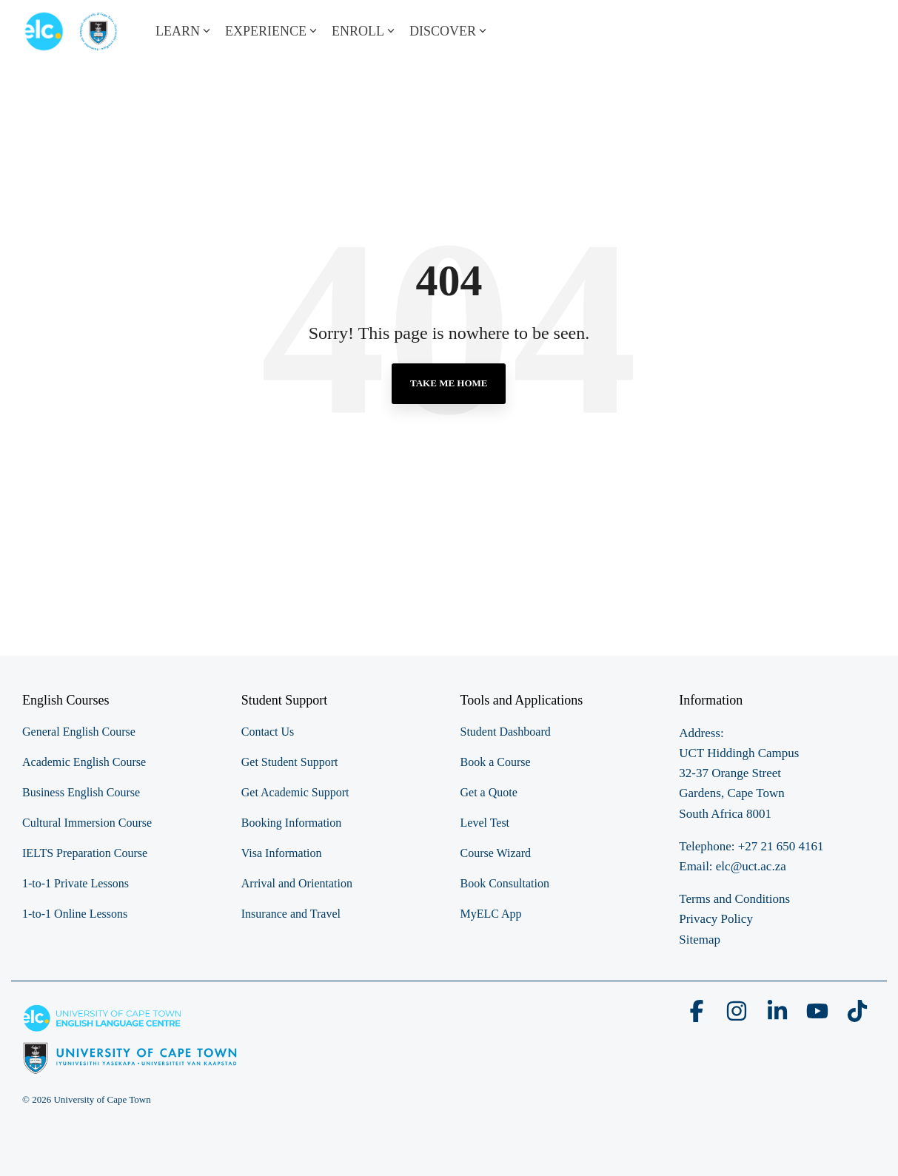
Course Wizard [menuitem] (495, 853)
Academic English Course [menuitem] (84, 762)
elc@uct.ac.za (751, 866)
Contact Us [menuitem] (268, 731)
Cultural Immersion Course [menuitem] (87, 822)
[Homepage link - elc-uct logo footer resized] (130, 1066)
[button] (698, 1016)
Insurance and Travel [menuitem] (291, 913)
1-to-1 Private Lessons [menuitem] (75, 883)
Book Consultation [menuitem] (504, 883)
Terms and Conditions (734, 899)
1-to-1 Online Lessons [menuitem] (74, 913)
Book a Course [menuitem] (495, 762)
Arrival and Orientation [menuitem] (296, 883)
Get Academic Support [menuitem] (295, 792)
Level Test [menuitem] (485, 822)
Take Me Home (448, 383)
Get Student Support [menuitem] (289, 762)
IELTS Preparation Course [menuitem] (84, 853)
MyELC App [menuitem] (491, 913)
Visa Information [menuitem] (281, 853)
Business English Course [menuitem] (81, 792)
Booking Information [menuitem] (291, 822)
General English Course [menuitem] (78, 731)
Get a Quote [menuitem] (488, 792)
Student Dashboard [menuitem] (505, 731)
